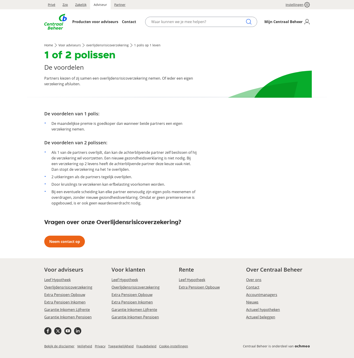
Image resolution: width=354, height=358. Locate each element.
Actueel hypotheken (263, 309)
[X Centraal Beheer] (57, 331)
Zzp (65, 4)
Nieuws (252, 302)
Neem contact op (64, 241)
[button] (296, 4)
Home (48, 45)
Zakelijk (80, 4)
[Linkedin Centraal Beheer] (77, 331)
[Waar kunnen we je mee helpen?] (198, 22)
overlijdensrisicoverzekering (107, 45)
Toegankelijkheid (121, 346)
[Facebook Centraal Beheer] (47, 331)
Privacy (100, 346)
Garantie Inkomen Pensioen (68, 317)
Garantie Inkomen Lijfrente (67, 309)
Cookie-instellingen (173, 346)
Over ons (253, 279)
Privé (51, 4)
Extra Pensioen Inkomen (65, 302)
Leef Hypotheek (57, 279)
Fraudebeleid (146, 346)
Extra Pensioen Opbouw (64, 294)
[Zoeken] (249, 21)
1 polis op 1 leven (147, 45)
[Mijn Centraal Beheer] (287, 22)
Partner (120, 4)
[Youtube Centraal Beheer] (67, 331)
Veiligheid (84, 346)
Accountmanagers (261, 294)
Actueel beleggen (260, 317)
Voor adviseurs (69, 45)
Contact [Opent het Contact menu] (129, 21)
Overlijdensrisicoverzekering (68, 287)
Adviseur (100, 4)
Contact (252, 287)
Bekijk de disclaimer (59, 346)
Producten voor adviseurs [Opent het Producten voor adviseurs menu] (95, 21)
